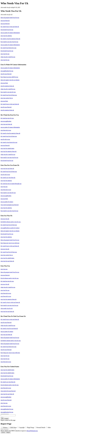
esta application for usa (7, 71)
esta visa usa (4, 186)
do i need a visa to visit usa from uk (10, 302)
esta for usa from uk (6, 74)
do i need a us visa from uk (8, 177)
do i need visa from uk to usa (8, 48)
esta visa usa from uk (6, 124)
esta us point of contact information (10, 32)
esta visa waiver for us (7, 98)
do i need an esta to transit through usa (11, 183)
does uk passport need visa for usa (10, 17)
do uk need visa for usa (7, 29)
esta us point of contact (7, 201)
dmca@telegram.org (32, 430)
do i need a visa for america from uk (10, 38)
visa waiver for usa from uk (8, 391)
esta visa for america (6, 35)
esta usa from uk (5, 20)
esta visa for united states (7, 148)
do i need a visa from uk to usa (9, 142)
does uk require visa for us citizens (10, 80)
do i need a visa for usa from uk (9, 328)
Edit (2, 418)
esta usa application (6, 121)
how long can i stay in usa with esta (10, 352)
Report (8, 432)
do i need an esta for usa (7, 118)
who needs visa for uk (6, 7)
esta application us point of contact (10, 228)
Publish (6, 418)
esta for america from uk (7, 86)
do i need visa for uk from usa (9, 95)
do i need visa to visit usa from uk (10, 26)
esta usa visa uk (5, 219)
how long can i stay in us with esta (10, 243)
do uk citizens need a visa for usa (9, 278)
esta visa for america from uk (8, 151)
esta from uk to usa (6, 130)
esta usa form (4, 83)
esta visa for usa (5, 54)
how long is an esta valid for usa (9, 77)
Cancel (3, 432)
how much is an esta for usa (8, 92)
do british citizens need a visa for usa (11, 222)
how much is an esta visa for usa (9, 41)
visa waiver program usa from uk (9, 204)
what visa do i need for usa (8, 57)
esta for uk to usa (5, 139)
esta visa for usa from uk (7, 168)
